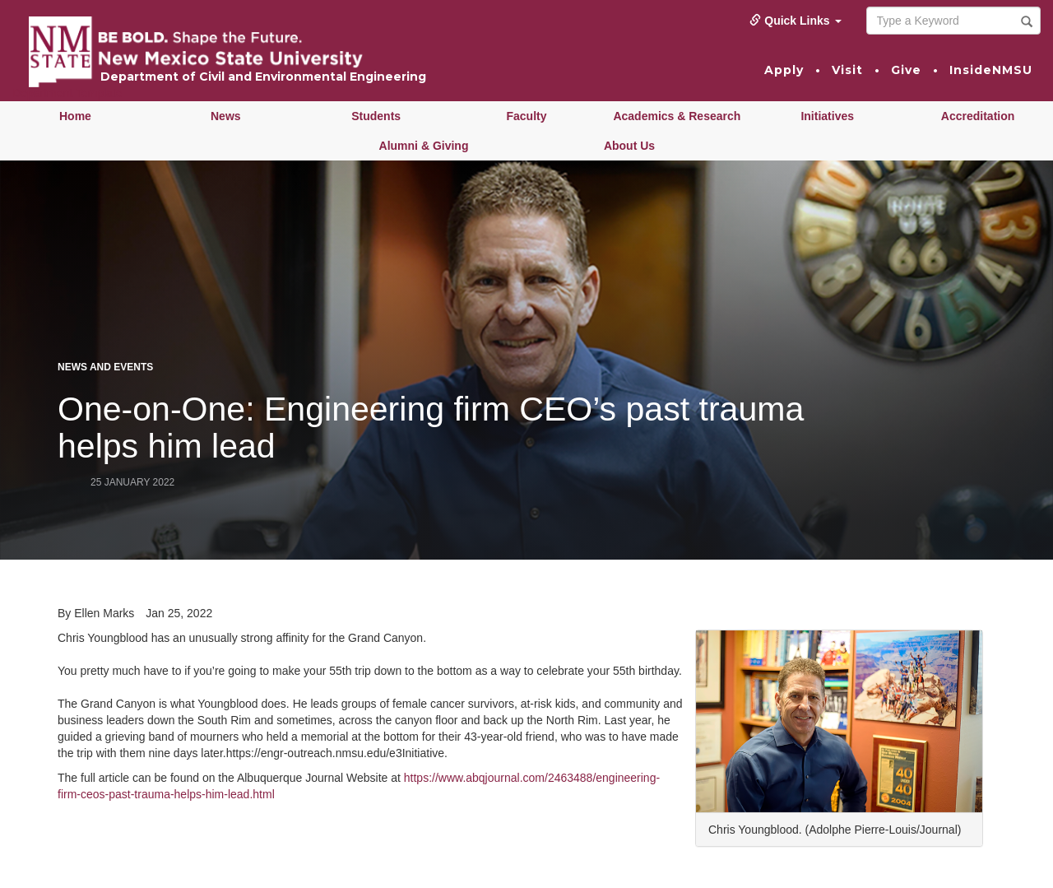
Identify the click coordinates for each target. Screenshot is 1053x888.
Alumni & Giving (424, 145)
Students (376, 116)
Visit (847, 70)
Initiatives (827, 116)
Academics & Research (676, 116)
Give (906, 70)
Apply (784, 70)
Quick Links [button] (795, 20)
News (226, 116)
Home (75, 116)
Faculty (527, 116)
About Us (629, 145)
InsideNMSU (990, 70)
